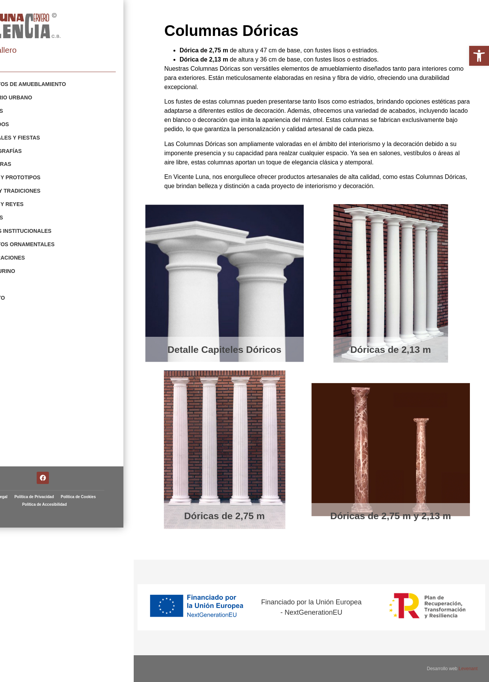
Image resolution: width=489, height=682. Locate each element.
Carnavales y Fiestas (45, 136)
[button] (479, 56)
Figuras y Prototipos (45, 175)
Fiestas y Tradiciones (45, 188)
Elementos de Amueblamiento (58, 84)
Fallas (23, 279)
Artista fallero (31, 49)
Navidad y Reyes (37, 201)
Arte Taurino (33, 266)
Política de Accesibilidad (89, 599)
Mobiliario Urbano (41, 97)
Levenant (468, 668)
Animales (27, 214)
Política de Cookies (42, 599)
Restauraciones (38, 253)
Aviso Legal (42, 591)
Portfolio (17, 72)
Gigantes (27, 110)
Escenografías (36, 149)
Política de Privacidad (79, 591)
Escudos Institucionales (51, 227)
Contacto (28, 292)
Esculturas (31, 162)
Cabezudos (30, 123)
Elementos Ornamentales (52, 240)
